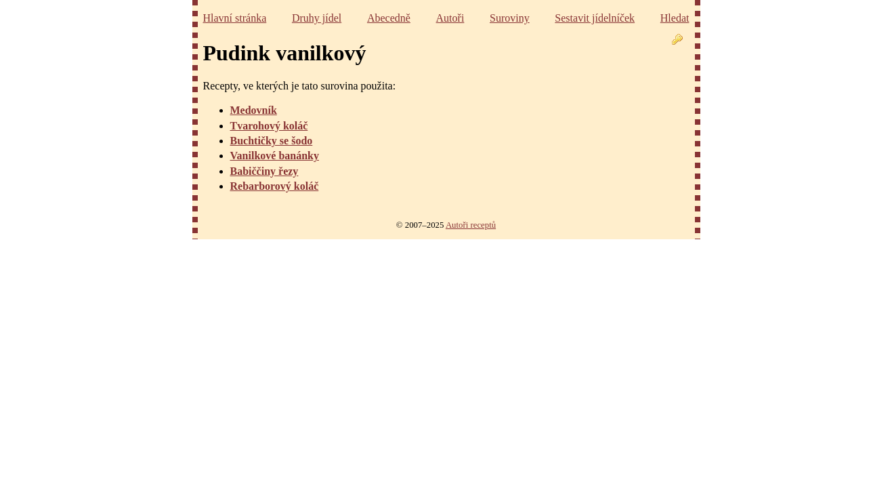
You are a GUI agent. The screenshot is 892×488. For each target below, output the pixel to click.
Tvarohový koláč (269, 125)
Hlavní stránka (235, 18)
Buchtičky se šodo (271, 140)
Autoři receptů (471, 225)
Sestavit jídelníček (595, 18)
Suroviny (510, 18)
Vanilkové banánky (274, 155)
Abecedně (388, 18)
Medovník (253, 110)
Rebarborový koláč (274, 186)
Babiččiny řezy (264, 171)
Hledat (674, 18)
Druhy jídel (316, 18)
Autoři (450, 18)
